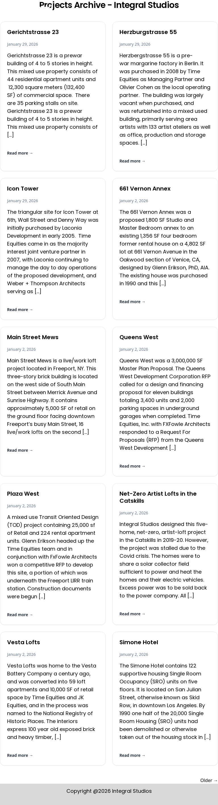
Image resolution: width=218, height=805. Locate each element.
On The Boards (190, 12)
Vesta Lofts (23, 642)
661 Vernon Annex (145, 189)
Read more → (20, 153)
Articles (154, 12)
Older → (209, 780)
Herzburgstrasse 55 (148, 32)
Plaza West (23, 494)
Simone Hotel (139, 642)
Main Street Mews (32, 337)
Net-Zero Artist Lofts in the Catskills (158, 497)
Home (85, 12)
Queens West (139, 337)
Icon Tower (23, 189)
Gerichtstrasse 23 (33, 32)
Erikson (109, 12)
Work (131, 12)
